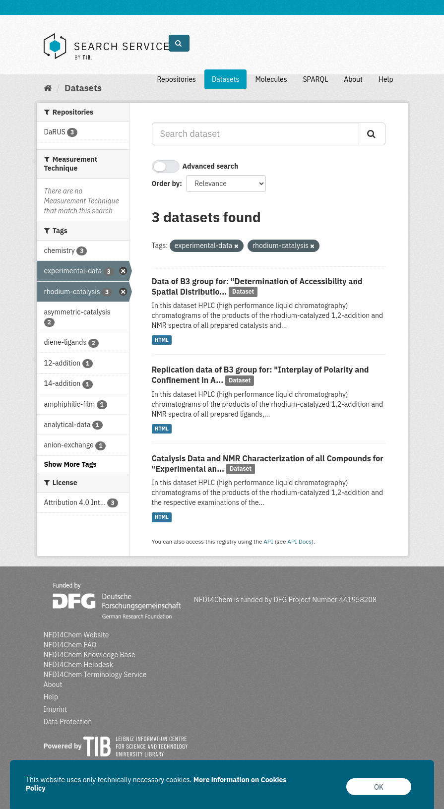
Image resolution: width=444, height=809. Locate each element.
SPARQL (315, 79)
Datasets (226, 79)
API (268, 541)
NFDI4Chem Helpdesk (79, 664)
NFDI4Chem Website (76, 634)
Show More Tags (70, 464)
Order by (166, 183)
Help (386, 79)
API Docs (299, 541)
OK (378, 787)
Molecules (271, 79)
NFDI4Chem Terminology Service (95, 674)
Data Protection (68, 721)
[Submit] (372, 134)
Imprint (55, 709)
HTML (162, 339)
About (353, 79)
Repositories (176, 79)
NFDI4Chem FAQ (70, 644)
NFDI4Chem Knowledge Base (89, 654)
